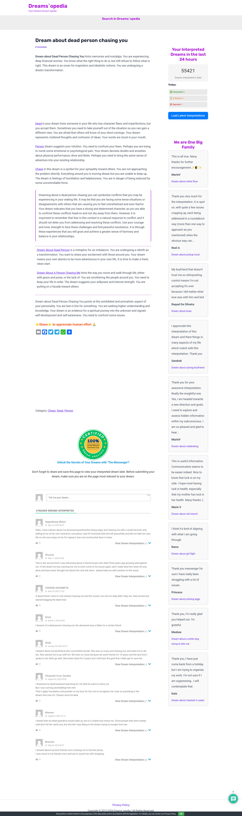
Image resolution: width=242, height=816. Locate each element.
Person (39, 146)
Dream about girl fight (183, 553)
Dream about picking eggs (185, 599)
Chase (39, 169)
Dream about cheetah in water (187, 700)
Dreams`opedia (47, 6)
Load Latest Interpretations (188, 115)
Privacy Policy (121, 805)
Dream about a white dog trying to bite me (185, 641)
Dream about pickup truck (185, 254)
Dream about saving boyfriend (187, 367)
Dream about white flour (184, 181)
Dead (38, 123)
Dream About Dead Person (53, 250)
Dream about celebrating (184, 446)
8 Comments (41, 47)
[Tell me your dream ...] (98, 497)
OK (181, 814)
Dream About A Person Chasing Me (58, 272)
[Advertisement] (93, 98)
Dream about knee (181, 311)
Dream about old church (184, 513)
